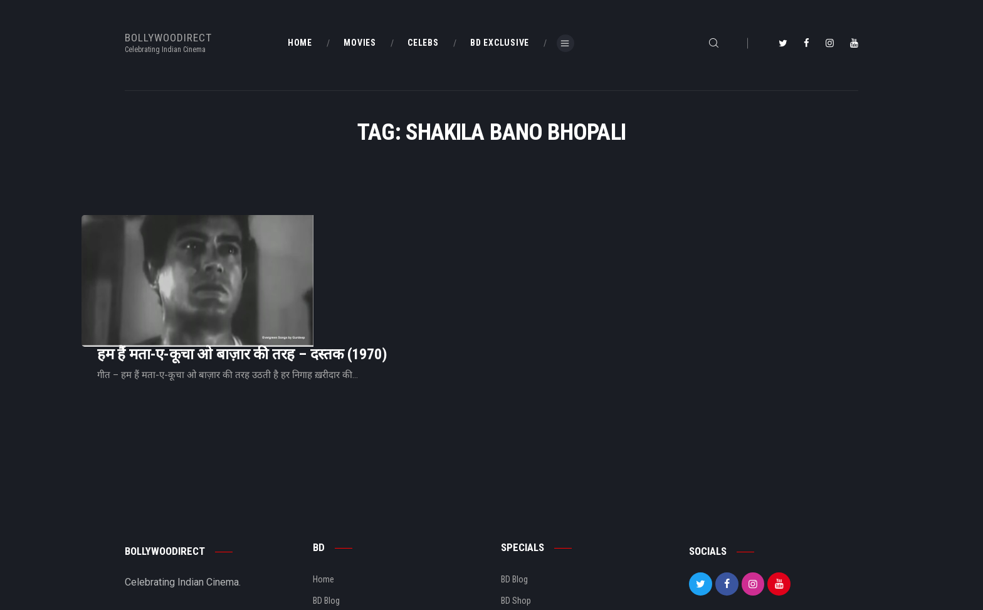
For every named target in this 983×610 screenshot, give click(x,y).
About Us (329, 544)
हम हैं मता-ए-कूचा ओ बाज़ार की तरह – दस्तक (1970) (399, 249)
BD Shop (516, 522)
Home (323, 501)
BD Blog (326, 522)
